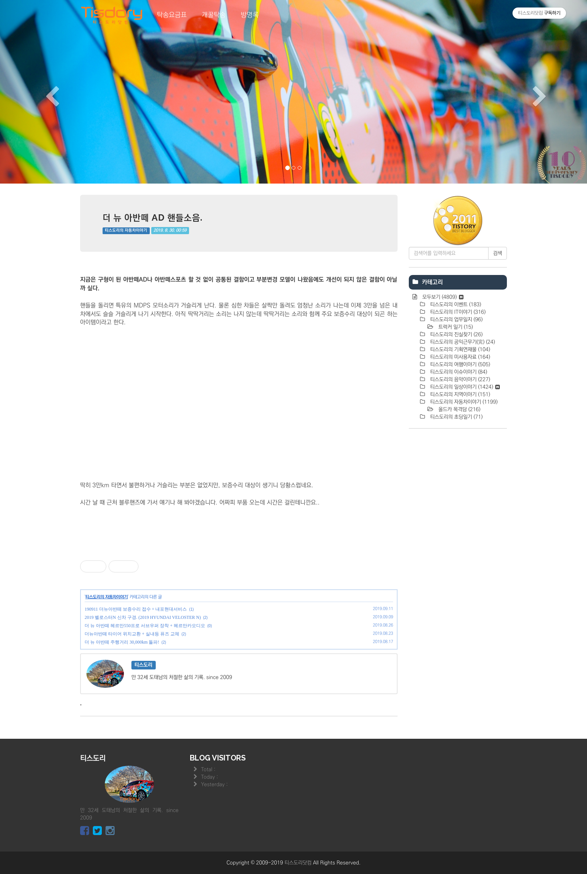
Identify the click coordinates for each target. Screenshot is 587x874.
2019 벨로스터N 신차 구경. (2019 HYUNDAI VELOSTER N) (143, 617)
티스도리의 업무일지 (456, 320)
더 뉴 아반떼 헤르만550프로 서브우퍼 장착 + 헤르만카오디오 (145, 625)
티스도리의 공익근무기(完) (462, 342)
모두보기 (442, 297)
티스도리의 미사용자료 (459, 357)
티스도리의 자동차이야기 (126, 230)
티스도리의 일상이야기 (464, 387)
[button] (44, 92)
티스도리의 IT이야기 (457, 312)
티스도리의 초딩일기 (456, 417)
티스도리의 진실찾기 (456, 335)
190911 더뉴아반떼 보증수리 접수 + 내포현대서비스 (136, 609)
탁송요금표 (172, 15)
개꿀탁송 (214, 15)
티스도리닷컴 (298, 863)
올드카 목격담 (458, 409)
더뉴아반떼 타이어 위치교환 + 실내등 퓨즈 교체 (132, 633)
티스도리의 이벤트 (455, 305)
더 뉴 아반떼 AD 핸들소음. (153, 217)
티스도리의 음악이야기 (459, 379)
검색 (497, 253)
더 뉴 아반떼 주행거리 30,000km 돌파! (122, 642)
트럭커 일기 (455, 327)
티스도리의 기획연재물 (459, 350)
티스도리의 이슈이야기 (458, 372)
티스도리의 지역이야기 (459, 394)
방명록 (250, 15)
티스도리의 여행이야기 (459, 365)
